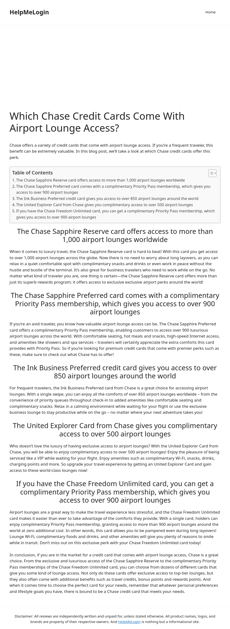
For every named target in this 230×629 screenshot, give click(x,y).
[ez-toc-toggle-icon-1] (210, 173)
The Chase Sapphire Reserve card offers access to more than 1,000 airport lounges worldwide (100, 180)
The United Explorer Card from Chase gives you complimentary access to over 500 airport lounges (104, 204)
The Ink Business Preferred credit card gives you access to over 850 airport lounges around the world (107, 198)
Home (210, 12)
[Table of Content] (212, 173)
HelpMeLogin (29, 12)
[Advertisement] (115, 74)
